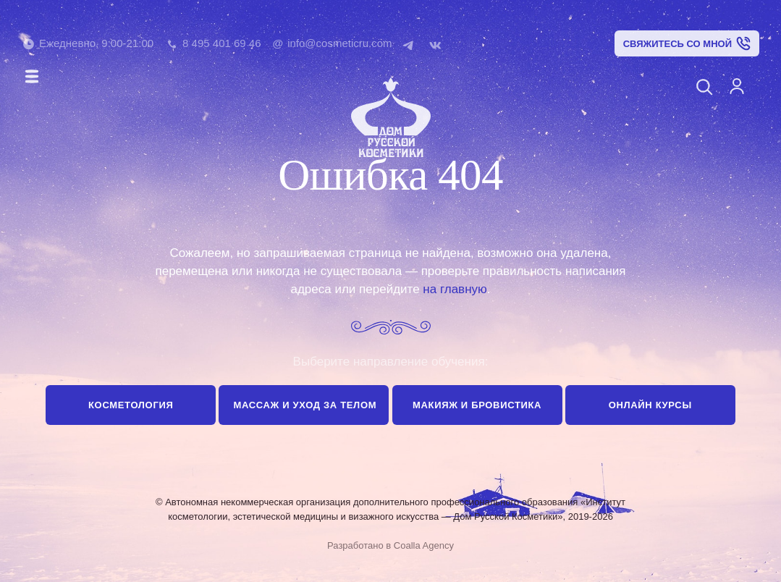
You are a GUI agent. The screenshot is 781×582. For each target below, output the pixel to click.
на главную (454, 289)
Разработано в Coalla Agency (390, 545)
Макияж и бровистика (477, 405)
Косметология (130, 405)
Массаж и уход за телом (304, 405)
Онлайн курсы (650, 405)
